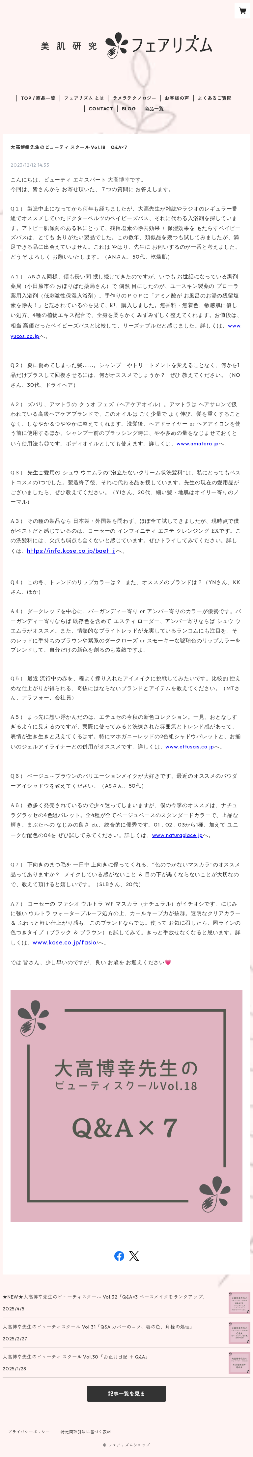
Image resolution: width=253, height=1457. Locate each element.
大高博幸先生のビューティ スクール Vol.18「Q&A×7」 (71, 147)
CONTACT (101, 109)
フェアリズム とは (84, 98)
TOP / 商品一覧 (38, 98)
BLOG (129, 109)
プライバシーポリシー (29, 1431)
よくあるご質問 (215, 98)
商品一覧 (154, 109)
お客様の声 (177, 98)
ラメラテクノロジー (134, 98)
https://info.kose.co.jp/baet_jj (71, 550)
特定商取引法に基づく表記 (86, 1431)
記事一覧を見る (126, 1393)
